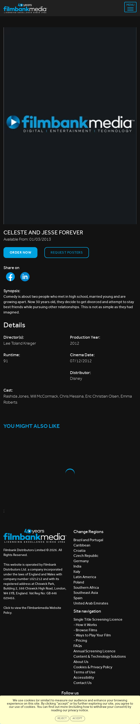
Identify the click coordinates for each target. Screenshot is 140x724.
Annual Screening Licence (94, 651)
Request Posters (67, 252)
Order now (20, 252)
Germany (81, 561)
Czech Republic (85, 555)
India (77, 566)
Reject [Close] (62, 718)
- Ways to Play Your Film (92, 635)
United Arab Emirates (90, 603)
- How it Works (85, 625)
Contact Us (82, 683)
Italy (76, 571)
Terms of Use (84, 672)
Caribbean (81, 545)
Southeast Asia (85, 592)
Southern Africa (86, 587)
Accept (77, 718)
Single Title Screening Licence (97, 619)
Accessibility (83, 677)
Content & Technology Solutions (99, 656)
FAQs (77, 646)
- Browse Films (85, 630)
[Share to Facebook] (10, 276)
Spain (77, 598)
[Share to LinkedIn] (25, 276)
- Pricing (80, 640)
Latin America (84, 577)
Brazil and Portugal (88, 540)
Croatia (79, 550)
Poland (78, 582)
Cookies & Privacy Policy (92, 667)
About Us (80, 662)
